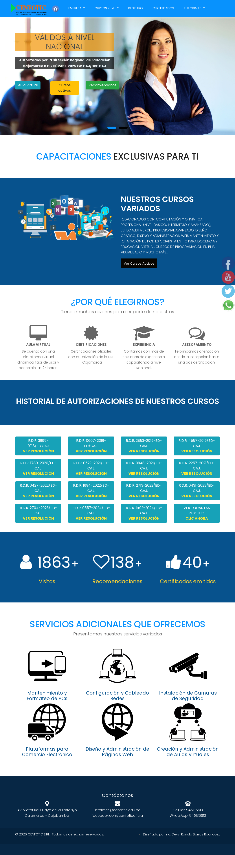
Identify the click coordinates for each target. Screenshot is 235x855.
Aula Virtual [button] (28, 85)
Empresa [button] (75, 8)
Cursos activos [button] (64, 88)
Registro (135, 8)
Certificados (163, 8)
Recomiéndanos (102, 85)
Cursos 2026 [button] (105, 8)
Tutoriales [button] (193, 8)
